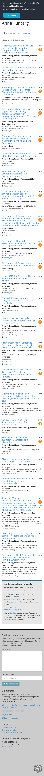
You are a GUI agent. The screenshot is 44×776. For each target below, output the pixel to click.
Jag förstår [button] (11, 15)
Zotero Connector (10, 607)
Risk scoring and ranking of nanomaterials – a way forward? (18, 460)
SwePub (13, 613)
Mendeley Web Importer (12, 610)
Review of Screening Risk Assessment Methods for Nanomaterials (14, 422)
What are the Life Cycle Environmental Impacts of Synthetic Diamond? (15, 173)
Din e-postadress (8, 674)
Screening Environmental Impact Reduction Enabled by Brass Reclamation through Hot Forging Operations (19, 91)
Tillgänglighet (7, 714)
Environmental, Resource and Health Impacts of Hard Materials (19, 264)
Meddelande (6, 649)
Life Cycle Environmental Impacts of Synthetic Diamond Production (19, 154)
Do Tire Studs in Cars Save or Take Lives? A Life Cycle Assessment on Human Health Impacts (17, 373)
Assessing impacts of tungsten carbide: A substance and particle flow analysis (19, 535)
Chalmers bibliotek (9, 727)
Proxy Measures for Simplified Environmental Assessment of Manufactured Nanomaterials (17, 345)
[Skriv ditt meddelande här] (22, 661)
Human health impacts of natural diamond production (19, 68)
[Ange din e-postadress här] (22, 678)
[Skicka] (10, 684)
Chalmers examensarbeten (12, 732)
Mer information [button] (28, 9)
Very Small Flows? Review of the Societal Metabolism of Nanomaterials (18, 481)
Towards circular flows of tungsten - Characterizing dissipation (15, 440)
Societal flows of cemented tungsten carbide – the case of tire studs (17, 300)
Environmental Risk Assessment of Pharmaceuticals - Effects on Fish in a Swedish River (18, 557)
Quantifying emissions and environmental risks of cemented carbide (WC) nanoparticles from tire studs (20, 397)
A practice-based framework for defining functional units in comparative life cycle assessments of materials (18, 49)
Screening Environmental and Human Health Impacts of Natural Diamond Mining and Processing (17, 140)
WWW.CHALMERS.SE (10, 747)
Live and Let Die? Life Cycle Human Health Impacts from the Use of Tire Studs (18, 320)
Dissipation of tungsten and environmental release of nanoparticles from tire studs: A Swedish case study (18, 195)
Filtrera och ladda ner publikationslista (17, 591)
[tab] (11, 33)
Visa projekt (8, 82)
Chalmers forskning (9, 730)
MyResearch (16, 596)
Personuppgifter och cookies (13, 711)
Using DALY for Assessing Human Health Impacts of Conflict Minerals (18, 278)
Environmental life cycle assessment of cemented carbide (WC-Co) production (18, 243)
